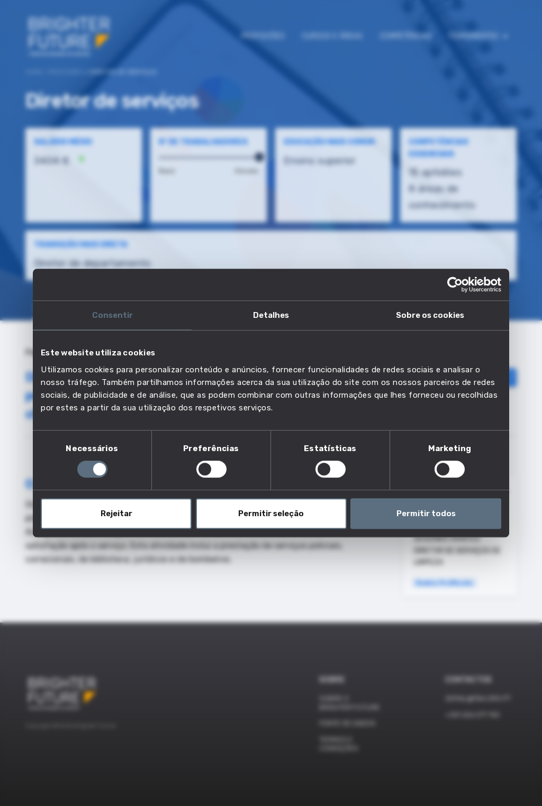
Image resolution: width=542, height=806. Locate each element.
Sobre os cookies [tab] (430, 315)
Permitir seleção (271, 513)
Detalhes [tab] (271, 315)
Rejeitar (116, 513)
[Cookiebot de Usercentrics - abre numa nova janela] (455, 284)
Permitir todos (426, 513)
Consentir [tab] (112, 315)
